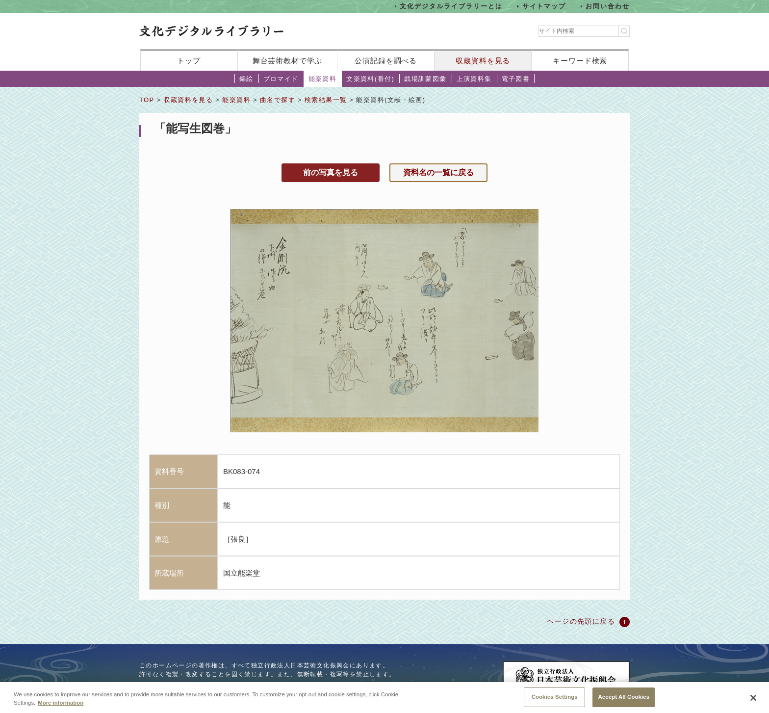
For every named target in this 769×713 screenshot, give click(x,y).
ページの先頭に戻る (581, 621)
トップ (189, 60)
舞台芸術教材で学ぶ (288, 60)
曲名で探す (277, 100)
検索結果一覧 (326, 100)
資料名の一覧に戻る (438, 172)
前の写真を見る (330, 172)
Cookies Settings (555, 701)
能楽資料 (322, 78)
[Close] (753, 702)
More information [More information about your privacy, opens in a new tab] (60, 707)
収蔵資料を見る (483, 60)
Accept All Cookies (623, 701)
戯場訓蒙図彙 (425, 78)
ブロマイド (281, 78)
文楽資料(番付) (370, 78)
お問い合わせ (608, 6)
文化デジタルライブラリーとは (451, 6)
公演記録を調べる (386, 60)
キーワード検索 (580, 60)
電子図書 (516, 78)
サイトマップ (544, 6)
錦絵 (246, 78)
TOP (146, 100)
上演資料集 (474, 78)
